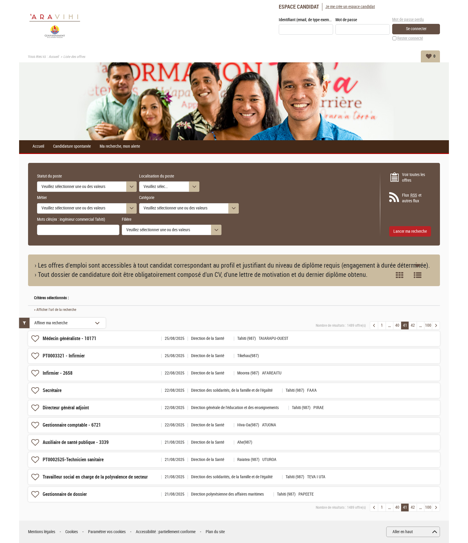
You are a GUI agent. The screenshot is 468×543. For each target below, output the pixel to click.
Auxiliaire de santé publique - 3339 (76, 442)
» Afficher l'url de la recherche (55, 310)
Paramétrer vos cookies (107, 531)
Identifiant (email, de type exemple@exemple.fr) (306, 19)
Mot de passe (346, 19)
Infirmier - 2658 (58, 373)
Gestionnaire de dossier (65, 494)
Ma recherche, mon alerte (120, 146)
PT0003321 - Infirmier (64, 356)
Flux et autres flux (411, 198)
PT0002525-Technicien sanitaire (73, 459)
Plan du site (215, 531)
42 (413, 325)
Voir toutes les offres (413, 177)
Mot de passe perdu (408, 19)
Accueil (54, 57)
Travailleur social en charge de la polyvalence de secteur (95, 477)
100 (428, 325)
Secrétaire (52, 390)
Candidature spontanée (72, 146)
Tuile (399, 275)
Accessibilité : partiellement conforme (165, 531)
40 (397, 325)
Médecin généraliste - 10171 (69, 338)
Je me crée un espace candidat (350, 6)
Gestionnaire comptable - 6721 (72, 425)
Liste (417, 275)
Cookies (71, 531)
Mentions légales (41, 531)
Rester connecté (410, 38)
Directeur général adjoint (66, 408)
